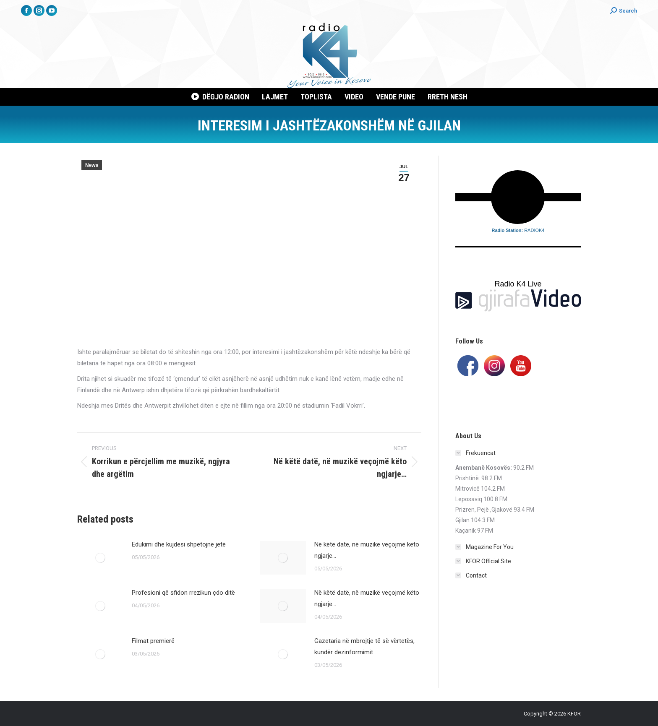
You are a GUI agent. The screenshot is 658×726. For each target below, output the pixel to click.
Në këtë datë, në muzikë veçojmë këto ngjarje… (366, 550)
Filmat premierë (153, 641)
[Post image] (100, 558)
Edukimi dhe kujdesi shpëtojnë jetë (179, 544)
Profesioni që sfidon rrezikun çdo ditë (183, 592)
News (91, 165)
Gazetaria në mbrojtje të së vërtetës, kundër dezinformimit (364, 646)
